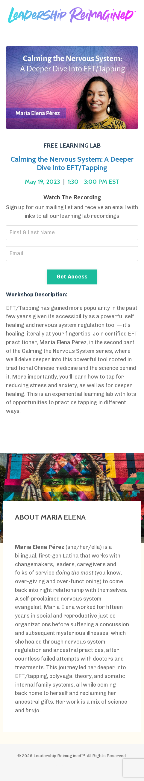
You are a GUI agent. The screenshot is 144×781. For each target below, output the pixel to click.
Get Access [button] (72, 276)
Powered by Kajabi (72, 765)
